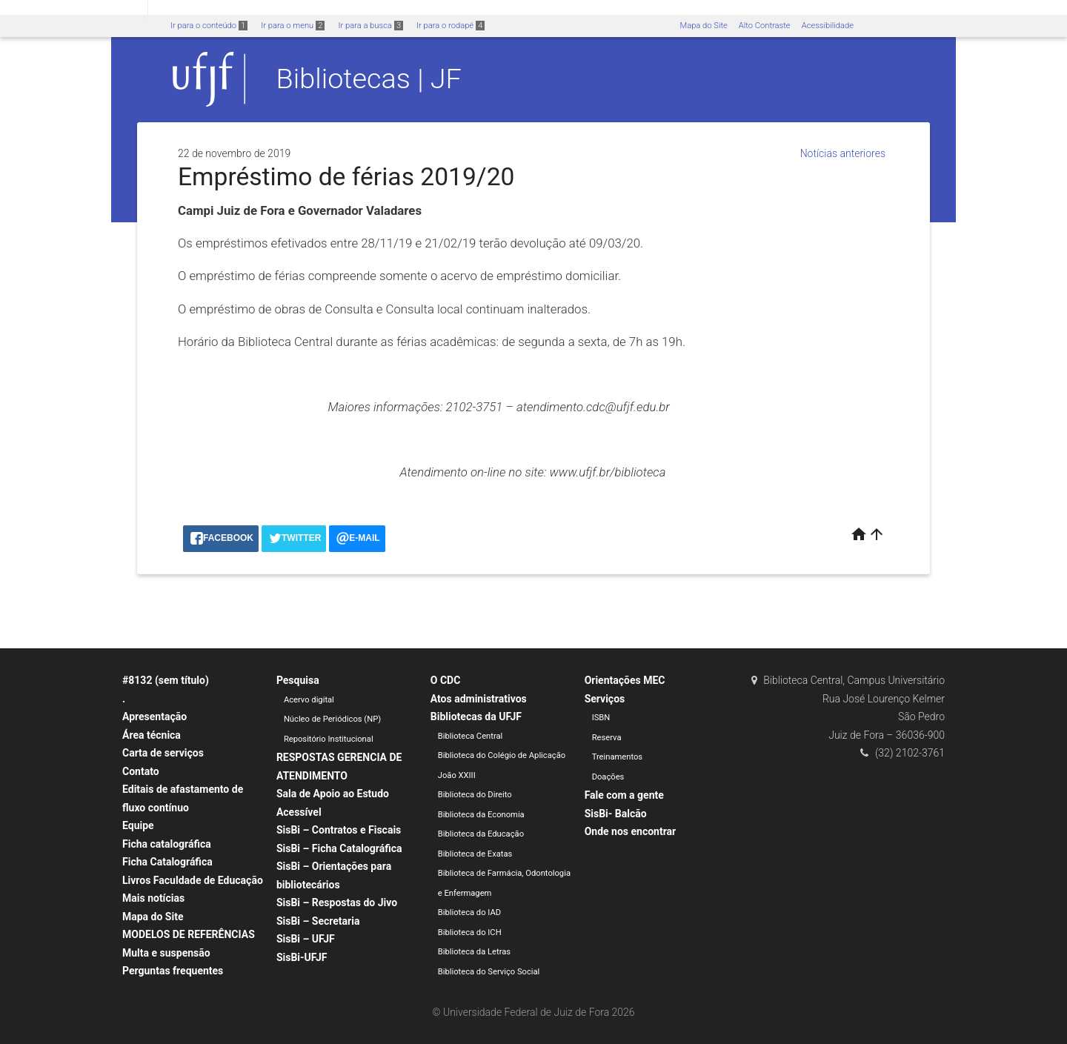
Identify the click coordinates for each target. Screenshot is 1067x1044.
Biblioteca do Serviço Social (489, 972)
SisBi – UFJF (305, 939)
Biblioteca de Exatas (475, 854)
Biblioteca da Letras (474, 952)
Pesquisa (297, 680)
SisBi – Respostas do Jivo (336, 902)
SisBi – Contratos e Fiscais (338, 830)
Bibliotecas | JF (369, 78)
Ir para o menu (293, 25)
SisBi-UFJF (302, 957)
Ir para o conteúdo (208, 25)
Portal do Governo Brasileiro (73, 8)
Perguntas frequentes (172, 971)
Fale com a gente (624, 795)
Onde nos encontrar (631, 831)
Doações (608, 777)
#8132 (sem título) (165, 680)
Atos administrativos (479, 699)
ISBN (601, 717)
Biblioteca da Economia (481, 814)
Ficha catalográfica (166, 844)
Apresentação (154, 716)
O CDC (446, 680)
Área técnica (151, 735)
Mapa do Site (703, 25)
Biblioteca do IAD (469, 912)
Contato (140, 771)
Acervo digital (309, 700)
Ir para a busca (370, 25)
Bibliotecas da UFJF (476, 716)
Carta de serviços (163, 753)
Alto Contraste (765, 25)
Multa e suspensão (166, 953)
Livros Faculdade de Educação (192, 880)
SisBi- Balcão (616, 813)
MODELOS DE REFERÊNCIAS (188, 934)
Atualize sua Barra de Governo (227, 8)
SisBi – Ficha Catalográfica (339, 848)
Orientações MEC (625, 680)
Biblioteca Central (470, 736)
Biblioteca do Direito (475, 794)
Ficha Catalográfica (167, 862)
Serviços (605, 699)
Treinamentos (617, 757)
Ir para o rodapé (450, 25)
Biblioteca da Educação (481, 834)
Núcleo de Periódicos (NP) (332, 719)
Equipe (138, 825)
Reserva (607, 737)
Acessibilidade (828, 25)
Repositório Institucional (328, 739)
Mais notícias (153, 898)
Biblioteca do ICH (470, 932)
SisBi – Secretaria (318, 921)
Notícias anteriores (842, 153)
